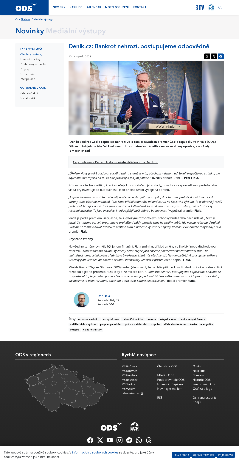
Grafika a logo (202, 389)
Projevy (25, 69)
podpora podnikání (110, 324)
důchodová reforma (175, 324)
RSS (159, 398)
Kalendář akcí (29, 93)
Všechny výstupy (31, 54)
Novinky (59, 7)
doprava (151, 319)
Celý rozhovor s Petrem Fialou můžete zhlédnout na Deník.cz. (115, 162)
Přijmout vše (225, 454)
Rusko (193, 324)
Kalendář (93, 7)
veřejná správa (168, 319)
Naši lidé (75, 7)
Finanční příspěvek (170, 384)
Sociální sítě (27, 98)
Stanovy (198, 375)
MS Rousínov (129, 380)
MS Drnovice (129, 371)
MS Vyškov (128, 388)
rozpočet (156, 324)
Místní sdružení (117, 7)
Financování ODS (204, 384)
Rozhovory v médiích (34, 64)
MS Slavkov (128, 384)
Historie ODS (202, 380)
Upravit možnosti (203, 454)
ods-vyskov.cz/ (132, 393)
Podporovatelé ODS (171, 380)
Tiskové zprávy (30, 59)
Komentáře (27, 74)
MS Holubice (129, 375)
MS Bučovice (129, 366)
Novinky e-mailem (169, 389)
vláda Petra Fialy (92, 329)
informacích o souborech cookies (95, 452)
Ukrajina (75, 329)
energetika (207, 324)
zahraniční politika (132, 319)
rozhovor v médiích (88, 319)
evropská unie (111, 319)
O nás (197, 366)
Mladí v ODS (165, 375)
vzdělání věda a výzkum (83, 324)
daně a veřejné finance (192, 319)
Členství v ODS (167, 366)
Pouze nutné (181, 454)
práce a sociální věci (136, 324)
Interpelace (27, 79)
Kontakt (139, 7)
